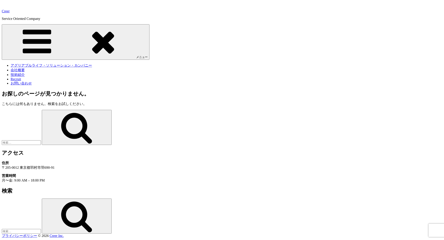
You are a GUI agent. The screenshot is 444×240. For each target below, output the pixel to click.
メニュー (76, 42)
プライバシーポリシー (19, 236)
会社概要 (18, 70)
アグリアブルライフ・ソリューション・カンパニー (51, 65)
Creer (6, 11)
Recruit (16, 79)
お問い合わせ (21, 83)
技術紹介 (18, 75)
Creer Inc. (57, 236)
